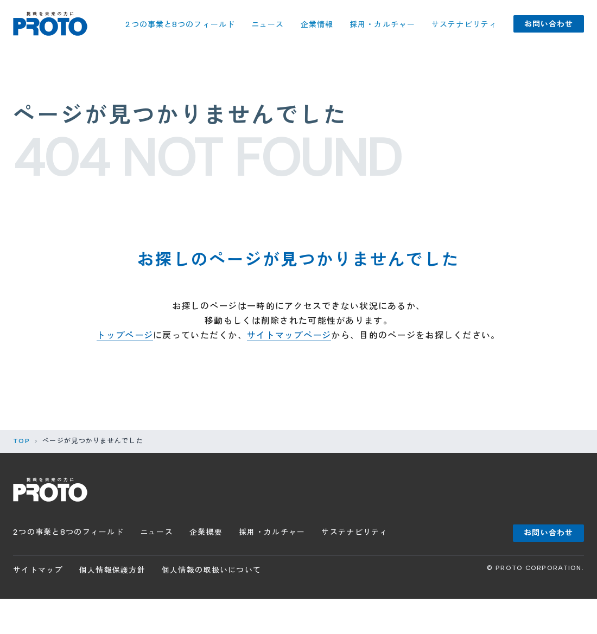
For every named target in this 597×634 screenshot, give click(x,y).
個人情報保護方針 (112, 570)
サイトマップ (38, 570)
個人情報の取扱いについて (211, 570)
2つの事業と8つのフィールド (180, 24)
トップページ (125, 335)
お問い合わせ (549, 24)
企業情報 (317, 24)
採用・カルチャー (382, 24)
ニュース (267, 24)
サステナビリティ (464, 24)
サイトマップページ (289, 335)
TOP (21, 441)
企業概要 (206, 532)
